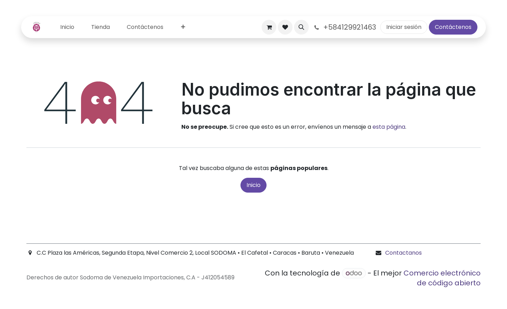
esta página (389, 127)
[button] (301, 27)
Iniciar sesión (403, 27)
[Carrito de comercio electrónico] (269, 27)
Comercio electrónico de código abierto (442, 278)
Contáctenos (453, 27)
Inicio (253, 185)
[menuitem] (67, 27)
